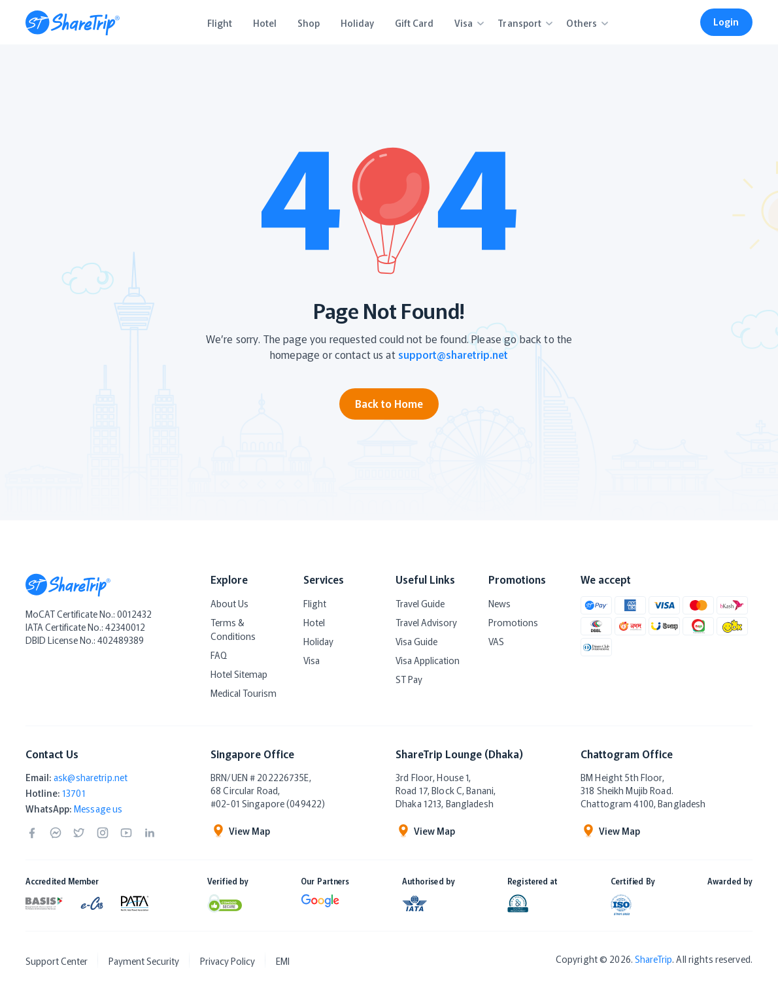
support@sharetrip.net (453, 354)
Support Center (56, 960)
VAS (496, 641)
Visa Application (428, 660)
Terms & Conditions (233, 629)
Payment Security (144, 960)
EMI (283, 960)
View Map (240, 831)
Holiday (318, 641)
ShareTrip (653, 958)
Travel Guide (420, 603)
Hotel (314, 622)
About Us (229, 603)
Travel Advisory (426, 622)
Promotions (513, 622)
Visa (311, 660)
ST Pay (409, 679)
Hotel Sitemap (239, 673)
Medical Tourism (244, 692)
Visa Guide (416, 641)
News (499, 603)
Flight (314, 603)
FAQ (219, 655)
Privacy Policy (227, 960)
